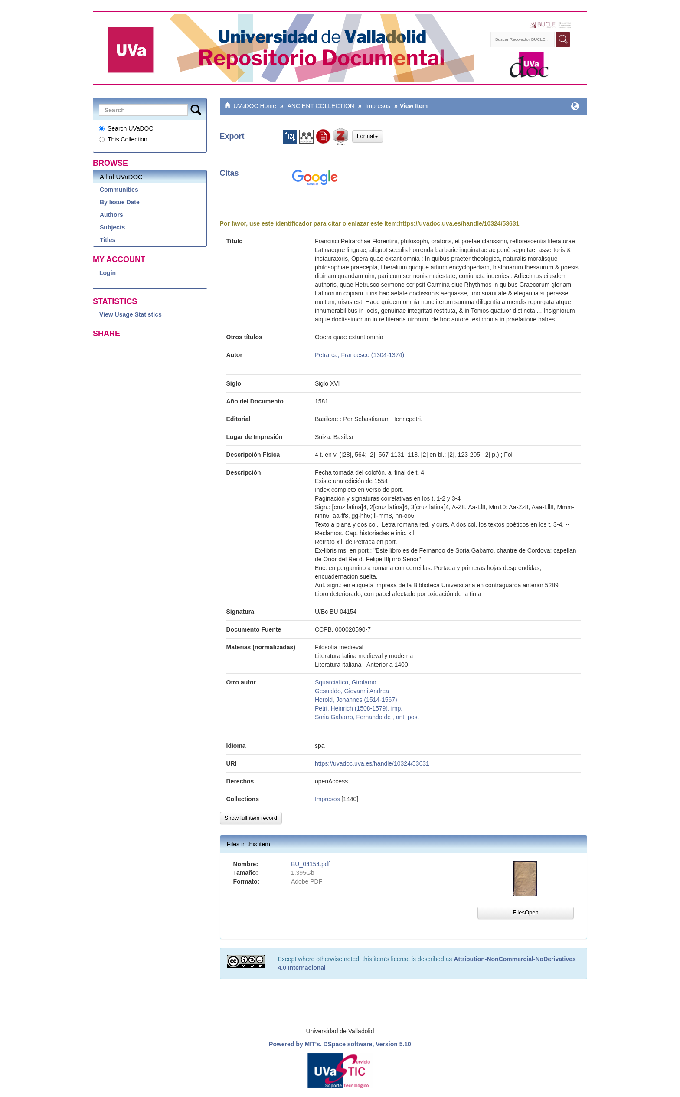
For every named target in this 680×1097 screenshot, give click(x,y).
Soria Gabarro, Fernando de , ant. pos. (367, 717)
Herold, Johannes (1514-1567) (356, 699)
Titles (107, 239)
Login (107, 272)
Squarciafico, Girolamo (345, 682)
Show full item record (251, 818)
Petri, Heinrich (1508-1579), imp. (358, 708)
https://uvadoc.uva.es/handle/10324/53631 (459, 223)
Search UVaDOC (126, 128)
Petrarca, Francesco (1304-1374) (359, 354)
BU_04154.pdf (310, 864)
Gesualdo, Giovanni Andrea (352, 691)
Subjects (112, 227)
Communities (119, 189)
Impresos (378, 105)
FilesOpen (525, 912)
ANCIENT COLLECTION (320, 105)
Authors (111, 214)
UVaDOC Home (254, 105)
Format (367, 136)
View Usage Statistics (130, 314)
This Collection (123, 139)
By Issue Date (120, 202)
